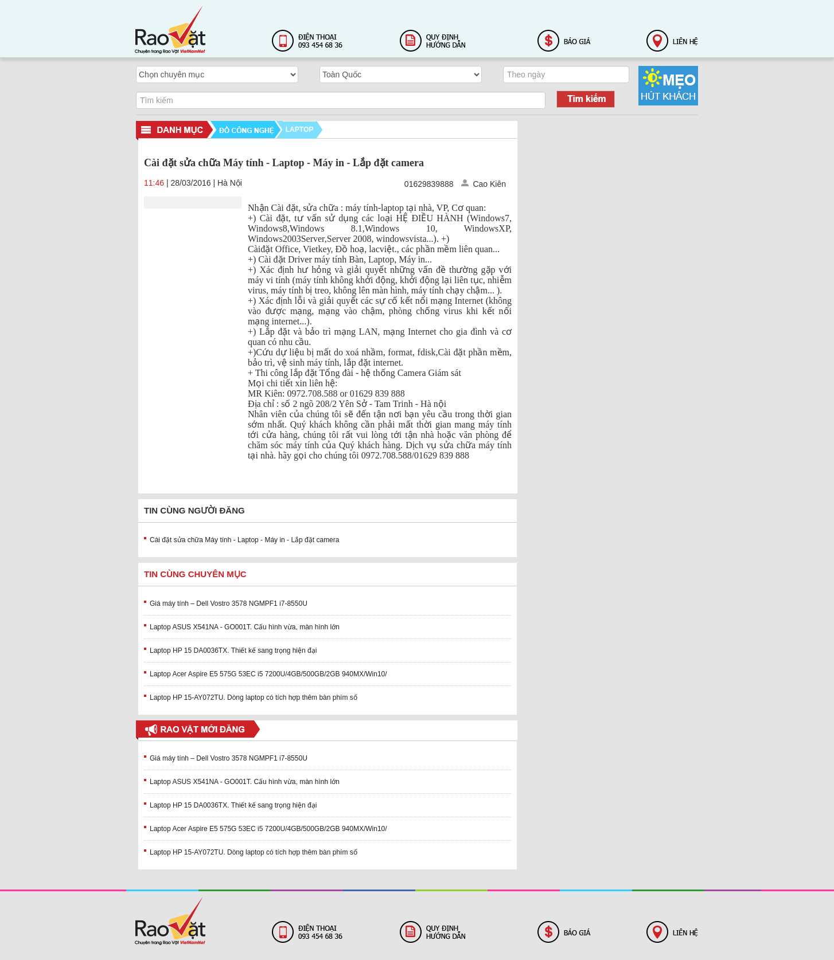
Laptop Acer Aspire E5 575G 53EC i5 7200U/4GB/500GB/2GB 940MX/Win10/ (268, 674)
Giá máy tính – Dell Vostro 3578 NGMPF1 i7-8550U (228, 603)
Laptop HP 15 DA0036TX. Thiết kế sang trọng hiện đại (233, 650)
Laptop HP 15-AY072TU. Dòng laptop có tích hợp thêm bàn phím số (253, 697)
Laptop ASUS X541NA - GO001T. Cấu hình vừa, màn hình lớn (245, 627)
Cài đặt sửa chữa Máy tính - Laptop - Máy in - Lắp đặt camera (244, 540)
